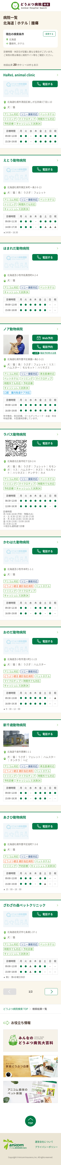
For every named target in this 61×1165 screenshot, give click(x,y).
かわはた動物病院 (16, 542)
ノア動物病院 (13, 329)
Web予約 (45, 338)
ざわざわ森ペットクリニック (24, 905)
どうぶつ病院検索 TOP (15, 1009)
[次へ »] (51, 991)
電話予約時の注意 (44, 352)
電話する (45, 84)
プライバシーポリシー (46, 1146)
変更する (49, 33)
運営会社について (44, 1141)
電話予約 (45, 347)
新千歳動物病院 (14, 725)
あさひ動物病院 (14, 817)
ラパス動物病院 (14, 434)
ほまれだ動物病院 (16, 248)
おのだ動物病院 (14, 632)
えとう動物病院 (14, 160)
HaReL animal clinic (19, 75)
